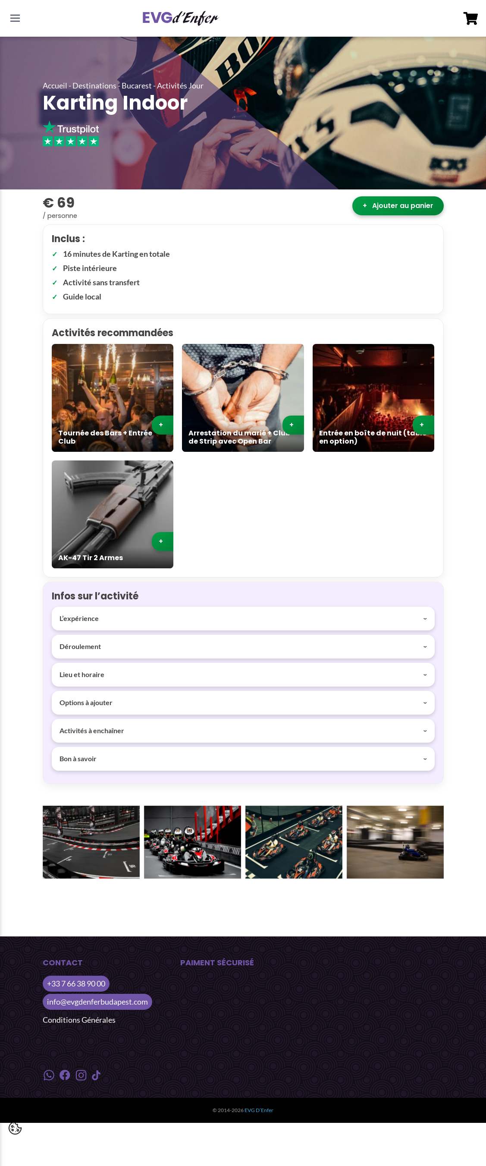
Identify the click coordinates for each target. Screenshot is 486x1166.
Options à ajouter (86, 702)
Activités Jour (180, 85)
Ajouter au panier (398, 206)
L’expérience (79, 618)
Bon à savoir (78, 758)
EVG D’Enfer (259, 1110)
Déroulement (80, 646)
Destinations (94, 85)
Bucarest (137, 85)
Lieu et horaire (82, 674)
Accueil (55, 85)
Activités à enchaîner (92, 730)
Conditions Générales (79, 1019)
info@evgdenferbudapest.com (97, 1001)
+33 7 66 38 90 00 (76, 983)
